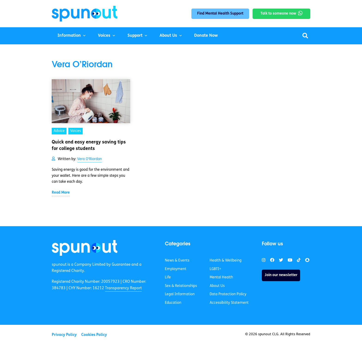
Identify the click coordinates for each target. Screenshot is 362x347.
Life (168, 277)
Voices (104, 35)
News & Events (177, 260)
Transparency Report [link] (123, 288)
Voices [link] (75, 131)
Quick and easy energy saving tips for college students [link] (89, 145)
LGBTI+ (215, 269)
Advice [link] (59, 131)
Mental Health (221, 277)
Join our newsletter (281, 275)
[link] (85, 248)
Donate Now (206, 35)
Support (134, 35)
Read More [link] (61, 193)
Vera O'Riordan (89, 159)
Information (69, 35)
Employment (175, 269)
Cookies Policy (94, 335)
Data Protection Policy (228, 294)
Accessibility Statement (229, 303)
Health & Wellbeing (225, 260)
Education (173, 303)
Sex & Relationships (181, 286)
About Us (168, 35)
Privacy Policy (64, 335)
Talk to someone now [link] (278, 13)
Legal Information (180, 294)
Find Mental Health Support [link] (220, 13)
